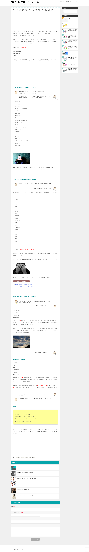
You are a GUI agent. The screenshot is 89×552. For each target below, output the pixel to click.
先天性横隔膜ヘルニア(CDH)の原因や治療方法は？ (25, 472)
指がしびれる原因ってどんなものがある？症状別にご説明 (25, 284)
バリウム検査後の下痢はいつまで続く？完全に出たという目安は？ (72, 36)
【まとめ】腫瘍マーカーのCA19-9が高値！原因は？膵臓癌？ (72, 25)
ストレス (18, 457)
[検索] (70, 11)
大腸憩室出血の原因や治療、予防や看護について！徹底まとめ (72, 41)
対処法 (27, 457)
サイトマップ (18, 4)
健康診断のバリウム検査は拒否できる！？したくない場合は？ (72, 47)
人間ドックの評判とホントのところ (25, 2)
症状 (30, 457)
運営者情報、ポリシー (34, 4)
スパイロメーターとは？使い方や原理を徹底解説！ (72, 64)
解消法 (33, 457)
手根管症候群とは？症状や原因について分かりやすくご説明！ (27, 478)
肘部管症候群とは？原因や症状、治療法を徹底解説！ (25, 483)
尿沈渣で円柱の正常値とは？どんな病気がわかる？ (72, 58)
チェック (22, 457)
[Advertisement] (35, 21)
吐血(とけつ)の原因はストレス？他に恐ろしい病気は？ (24, 286)
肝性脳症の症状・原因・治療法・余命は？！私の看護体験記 (72, 53)
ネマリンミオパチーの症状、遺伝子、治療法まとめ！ (25, 495)
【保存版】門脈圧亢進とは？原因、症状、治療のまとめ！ (72, 30)
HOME (12, 4)
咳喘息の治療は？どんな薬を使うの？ (23, 489)
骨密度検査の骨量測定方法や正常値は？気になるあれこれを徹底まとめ (72, 69)
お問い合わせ (25, 4)
